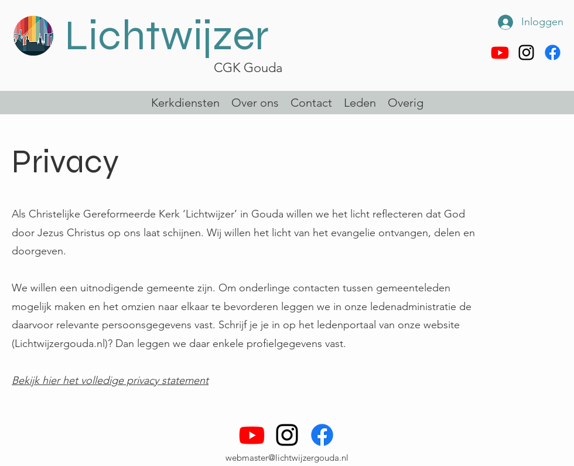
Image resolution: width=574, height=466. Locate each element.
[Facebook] (552, 52)
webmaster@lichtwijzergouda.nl (287, 457)
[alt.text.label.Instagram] (526, 52)
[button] (360, 102)
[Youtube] (500, 52)
